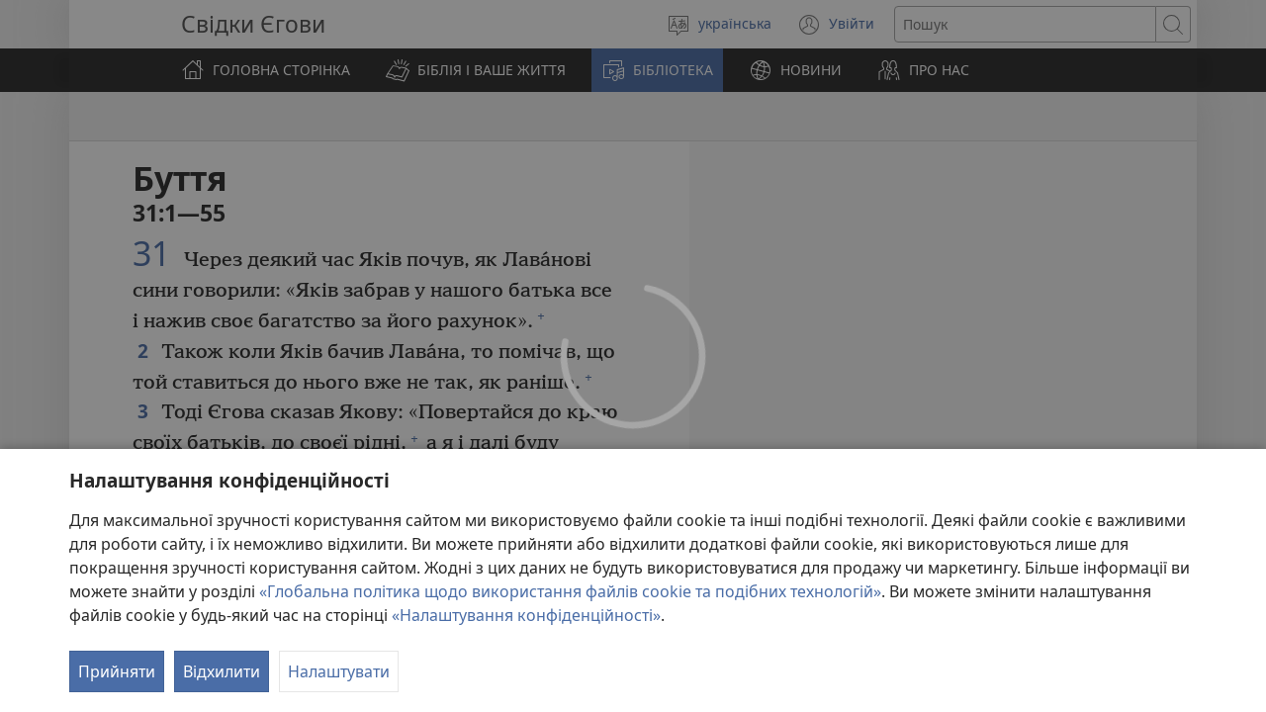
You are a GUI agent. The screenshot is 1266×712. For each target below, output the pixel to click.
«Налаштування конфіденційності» (526, 615)
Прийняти (116, 671)
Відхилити (221, 671)
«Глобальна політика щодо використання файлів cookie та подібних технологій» (570, 591)
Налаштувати (339, 671)
